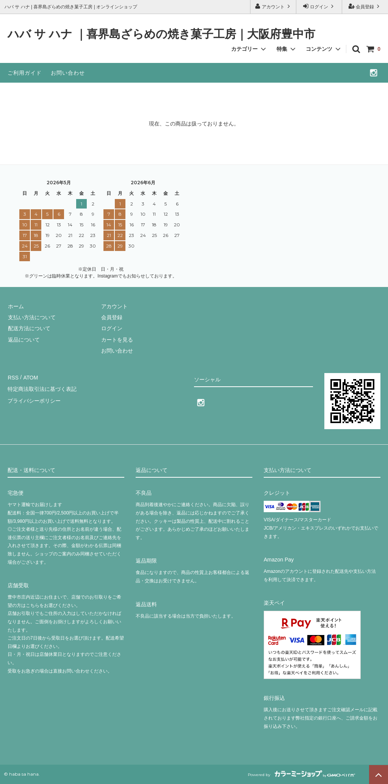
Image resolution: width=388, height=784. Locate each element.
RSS (13, 377)
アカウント (273, 6)
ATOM (30, 377)
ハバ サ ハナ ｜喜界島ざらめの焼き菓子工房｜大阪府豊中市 (161, 34)
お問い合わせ (68, 73)
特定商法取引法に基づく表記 (42, 388)
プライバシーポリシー (34, 399)
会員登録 (365, 6)
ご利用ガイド (25, 73)
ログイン (319, 6)
